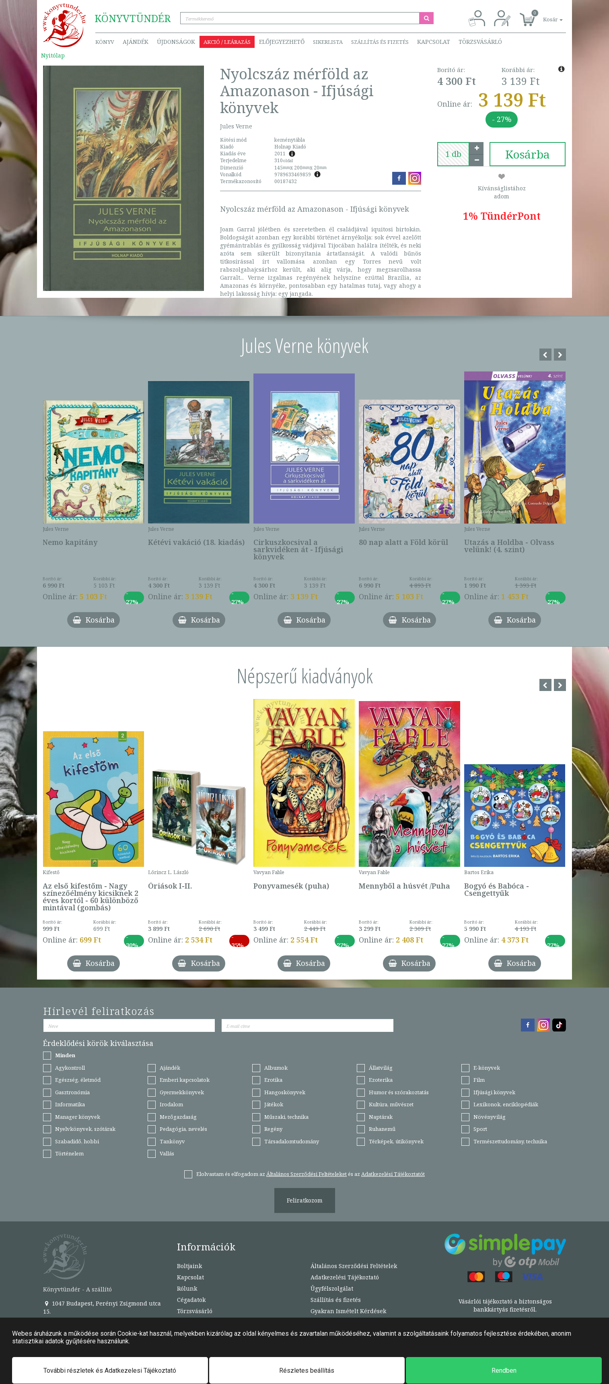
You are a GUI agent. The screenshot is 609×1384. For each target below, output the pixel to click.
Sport (480, 1128)
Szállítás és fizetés (380, 41)
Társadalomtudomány (291, 1141)
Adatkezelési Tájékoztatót (393, 1174)
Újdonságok (176, 41)
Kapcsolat (433, 41)
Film (479, 1079)
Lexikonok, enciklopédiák (505, 1104)
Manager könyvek (77, 1116)
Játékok (273, 1104)
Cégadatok (191, 1300)
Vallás (167, 1153)
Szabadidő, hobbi (77, 1141)
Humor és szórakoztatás (399, 1092)
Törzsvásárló (480, 41)
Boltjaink (189, 1266)
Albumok (276, 1067)
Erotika (273, 1079)
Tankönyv (172, 1141)
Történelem (69, 1153)
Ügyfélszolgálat (332, 1288)
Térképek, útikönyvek (396, 1141)
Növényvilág (489, 1116)
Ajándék (135, 41)
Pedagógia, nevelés (183, 1128)
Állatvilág (381, 1067)
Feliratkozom (305, 1200)
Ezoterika (381, 1079)
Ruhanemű (382, 1128)
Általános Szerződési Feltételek (354, 1266)
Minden (65, 1055)
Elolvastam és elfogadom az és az (310, 1174)
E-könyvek (486, 1067)
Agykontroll (70, 1067)
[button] (544, 15)
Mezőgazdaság (178, 1116)
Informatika (70, 1104)
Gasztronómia (72, 1092)
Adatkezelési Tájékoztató (345, 1277)
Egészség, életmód (78, 1079)
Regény (273, 1128)
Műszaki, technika (286, 1116)
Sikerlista (328, 41)
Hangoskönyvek (284, 1092)
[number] (453, 154)
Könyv (104, 41)
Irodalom (171, 1104)
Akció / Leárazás (227, 41)
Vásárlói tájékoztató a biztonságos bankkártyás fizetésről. (505, 1305)
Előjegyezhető (281, 41)
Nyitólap (53, 55)
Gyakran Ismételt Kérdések (348, 1311)
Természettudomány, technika (510, 1141)
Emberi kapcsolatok (185, 1079)
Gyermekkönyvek (182, 1092)
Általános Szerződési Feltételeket (306, 1174)
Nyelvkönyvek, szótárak (85, 1128)
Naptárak (381, 1116)
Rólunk (187, 1288)
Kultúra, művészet (391, 1104)
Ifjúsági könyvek (494, 1092)
